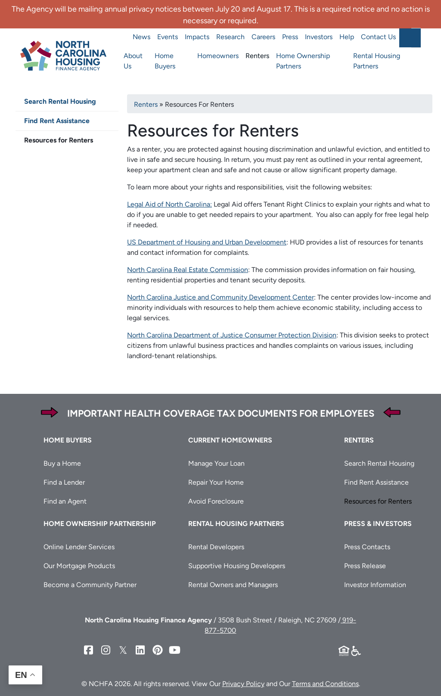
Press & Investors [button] (378, 524)
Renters (257, 56)
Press (290, 37)
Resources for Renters (58, 140)
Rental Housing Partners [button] (236, 524)
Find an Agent (65, 501)
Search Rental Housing (60, 101)
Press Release (365, 566)
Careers (263, 37)
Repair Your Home (216, 482)
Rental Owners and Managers (233, 585)
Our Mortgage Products (79, 566)
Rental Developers (216, 547)
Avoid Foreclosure (216, 501)
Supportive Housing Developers (236, 566)
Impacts (197, 37)
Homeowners (218, 56)
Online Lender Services (79, 547)
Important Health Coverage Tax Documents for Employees (220, 413)
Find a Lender (64, 482)
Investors (318, 37)
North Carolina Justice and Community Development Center (220, 297)
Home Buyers (165, 61)
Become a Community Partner (90, 585)
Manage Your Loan (216, 463)
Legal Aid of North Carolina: (169, 204)
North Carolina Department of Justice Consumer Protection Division (231, 335)
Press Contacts (367, 547)
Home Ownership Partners (303, 61)
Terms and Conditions (325, 684)
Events (167, 37)
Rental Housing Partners (376, 61)
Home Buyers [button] (67, 440)
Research (230, 37)
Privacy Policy (243, 684)
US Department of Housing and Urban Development (206, 242)
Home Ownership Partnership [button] (99, 524)
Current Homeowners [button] (230, 440)
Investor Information (375, 585)
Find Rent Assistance (57, 121)
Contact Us (378, 37)
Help (346, 37)
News (141, 37)
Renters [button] (359, 440)
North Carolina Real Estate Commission (187, 270)
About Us (133, 61)
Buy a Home (62, 463)
